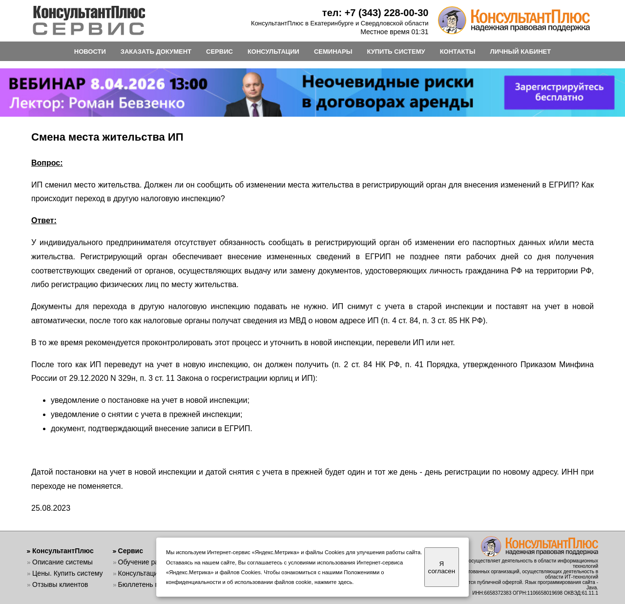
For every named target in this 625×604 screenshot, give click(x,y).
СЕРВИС (219, 51)
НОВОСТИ (90, 51)
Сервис (130, 551)
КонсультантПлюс (63, 551)
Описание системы (62, 562)
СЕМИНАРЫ (333, 51)
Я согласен (441, 567)
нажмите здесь (333, 582)
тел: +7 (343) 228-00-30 (375, 12)
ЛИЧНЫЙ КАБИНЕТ (520, 51)
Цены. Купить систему (67, 573)
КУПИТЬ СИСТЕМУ (396, 51)
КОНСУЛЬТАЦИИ (273, 51)
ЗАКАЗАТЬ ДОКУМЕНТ (156, 51)
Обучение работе (145, 562)
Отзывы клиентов (60, 584)
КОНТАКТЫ (458, 51)
